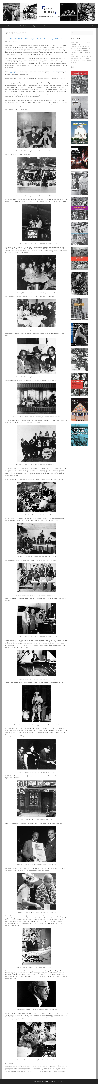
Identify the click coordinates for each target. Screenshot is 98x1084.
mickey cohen (19, 1069)
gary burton (45, 1066)
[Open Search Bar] (93, 26)
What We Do (25, 26)
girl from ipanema (53, 1066)
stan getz (7, 1071)
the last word (29, 1071)
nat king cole (26, 1069)
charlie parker (48, 1065)
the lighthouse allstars (57, 1071)
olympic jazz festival (61, 1069)
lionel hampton (56, 1068)
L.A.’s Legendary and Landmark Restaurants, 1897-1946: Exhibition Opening (80, 52)
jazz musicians (24, 1068)
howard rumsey (61, 1066)
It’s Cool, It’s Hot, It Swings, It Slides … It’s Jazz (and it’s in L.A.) (36, 38)
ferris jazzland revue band (36, 1066)
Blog (34, 26)
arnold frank (10, 1065)
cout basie (61, 1065)
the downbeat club (20, 1071)
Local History (10, 1063)
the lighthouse (47, 1071)
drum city (20, 1066)
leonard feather (38, 1068)
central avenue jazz (40, 1065)
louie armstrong (11, 1069)
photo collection (56, 71)
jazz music (17, 1068)
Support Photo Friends (45, 26)
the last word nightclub (38, 1071)
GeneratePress (60, 1081)
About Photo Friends (10, 26)
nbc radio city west (34, 1069)
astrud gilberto (17, 1065)
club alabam (55, 1065)
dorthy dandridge (13, 1066)
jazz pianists (31, 1068)
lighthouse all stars (47, 1068)
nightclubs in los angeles (45, 1069)
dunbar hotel (26, 1066)
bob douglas (24, 1065)
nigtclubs (54, 1069)
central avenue (31, 1065)
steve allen (13, 1071)
